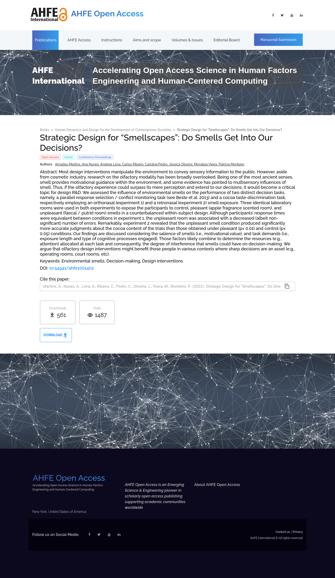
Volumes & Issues (187, 40)
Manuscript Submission (279, 40)
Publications (46, 40)
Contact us (283, 532)
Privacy (298, 532)
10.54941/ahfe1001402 (71, 268)
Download (56, 335)
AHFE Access (79, 40)
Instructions (111, 40)
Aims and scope (147, 40)
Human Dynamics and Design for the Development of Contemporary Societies (113, 130)
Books (44, 130)
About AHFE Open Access (217, 484)
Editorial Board (227, 40)
